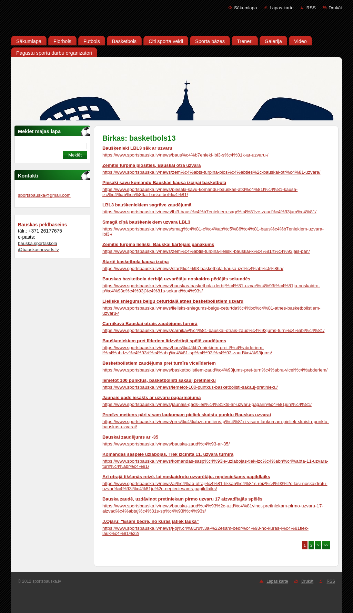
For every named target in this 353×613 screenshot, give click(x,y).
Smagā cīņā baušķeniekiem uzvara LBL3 (146, 222)
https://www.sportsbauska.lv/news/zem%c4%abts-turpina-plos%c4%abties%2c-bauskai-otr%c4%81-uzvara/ (211, 172)
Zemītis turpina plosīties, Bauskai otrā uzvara (151, 165)
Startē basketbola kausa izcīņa (135, 261)
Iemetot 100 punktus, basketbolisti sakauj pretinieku (159, 380)
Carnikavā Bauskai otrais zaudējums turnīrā (150, 323)
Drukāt (335, 7)
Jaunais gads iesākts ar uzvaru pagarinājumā (151, 397)
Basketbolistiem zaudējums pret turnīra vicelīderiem (159, 363)
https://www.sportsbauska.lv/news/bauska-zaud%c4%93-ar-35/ (166, 444)
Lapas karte (281, 7)
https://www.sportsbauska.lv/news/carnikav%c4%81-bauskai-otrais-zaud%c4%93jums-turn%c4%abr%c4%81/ (213, 330)
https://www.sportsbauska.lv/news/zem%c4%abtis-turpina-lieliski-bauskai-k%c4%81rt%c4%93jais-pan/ (206, 251)
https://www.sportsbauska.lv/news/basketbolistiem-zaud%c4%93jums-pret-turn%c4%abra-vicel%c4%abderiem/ (214, 370)
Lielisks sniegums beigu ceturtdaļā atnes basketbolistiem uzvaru (172, 301)
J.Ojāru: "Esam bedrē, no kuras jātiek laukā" (150, 521)
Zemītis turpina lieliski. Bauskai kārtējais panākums (158, 244)
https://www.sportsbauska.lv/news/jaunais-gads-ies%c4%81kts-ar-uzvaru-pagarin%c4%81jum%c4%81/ (207, 404)
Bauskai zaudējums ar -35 (130, 437)
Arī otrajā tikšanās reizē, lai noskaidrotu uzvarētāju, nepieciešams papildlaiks (186, 476)
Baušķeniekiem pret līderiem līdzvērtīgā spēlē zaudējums (164, 340)
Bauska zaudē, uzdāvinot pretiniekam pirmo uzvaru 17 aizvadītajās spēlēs (182, 499)
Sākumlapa (245, 7)
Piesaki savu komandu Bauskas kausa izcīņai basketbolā (164, 182)
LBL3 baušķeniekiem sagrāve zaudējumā (146, 204)
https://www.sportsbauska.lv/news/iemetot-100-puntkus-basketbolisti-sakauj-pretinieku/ (190, 387)
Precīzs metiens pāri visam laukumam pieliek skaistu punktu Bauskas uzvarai (186, 414)
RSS (311, 7)
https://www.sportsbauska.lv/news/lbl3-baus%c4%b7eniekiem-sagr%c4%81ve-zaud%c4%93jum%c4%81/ (209, 211)
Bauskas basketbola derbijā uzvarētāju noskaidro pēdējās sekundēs (176, 278)
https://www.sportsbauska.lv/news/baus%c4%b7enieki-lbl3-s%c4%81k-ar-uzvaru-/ (185, 155)
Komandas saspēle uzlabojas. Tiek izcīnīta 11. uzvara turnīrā (167, 454)
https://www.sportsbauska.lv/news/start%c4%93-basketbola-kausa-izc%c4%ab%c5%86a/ (192, 268)
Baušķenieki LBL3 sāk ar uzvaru (137, 148)
